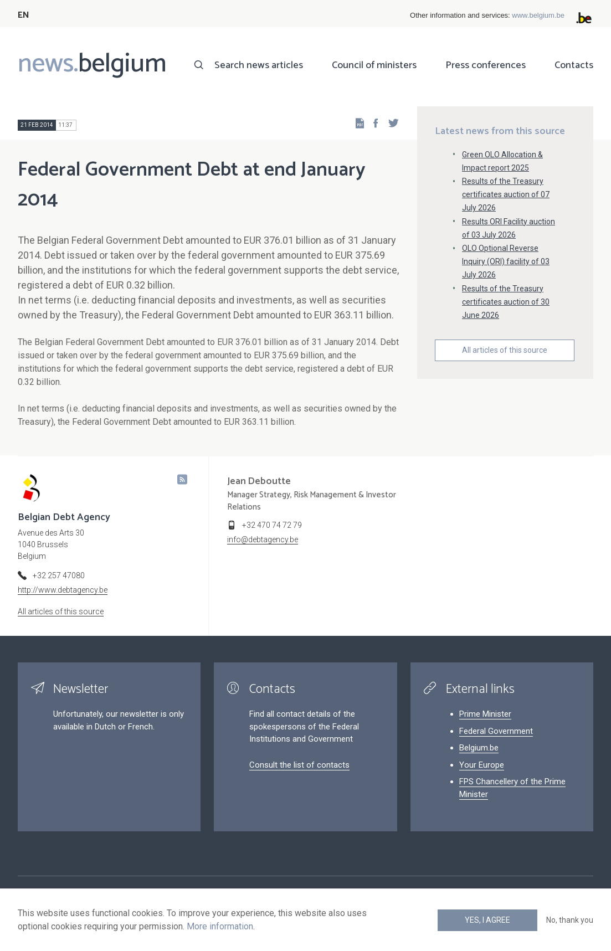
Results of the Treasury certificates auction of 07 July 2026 (506, 194)
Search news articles (258, 65)
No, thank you (569, 920)
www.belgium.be (538, 15)
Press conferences (485, 65)
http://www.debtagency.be (62, 589)
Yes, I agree (487, 920)
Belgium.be (479, 748)
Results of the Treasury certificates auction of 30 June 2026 (506, 302)
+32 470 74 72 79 (272, 525)
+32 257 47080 (59, 575)
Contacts (573, 65)
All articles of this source (504, 350)
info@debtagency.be (262, 539)
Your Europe (481, 765)
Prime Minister (485, 714)
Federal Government (496, 731)
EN (23, 15)
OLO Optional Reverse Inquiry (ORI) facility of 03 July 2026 (506, 261)
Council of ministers (374, 65)
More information (220, 926)
